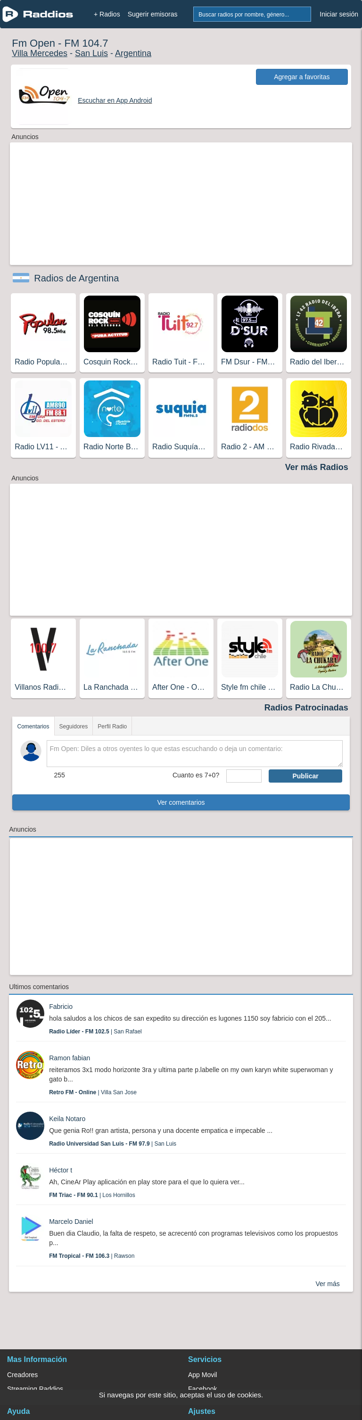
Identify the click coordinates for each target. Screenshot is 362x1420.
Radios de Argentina (76, 278)
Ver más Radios (316, 467)
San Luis (91, 53)
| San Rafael (95, 1031)
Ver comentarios (181, 802)
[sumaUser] (244, 776)
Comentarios (33, 726)
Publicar (305, 776)
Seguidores (73, 726)
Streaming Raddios (35, 1389)
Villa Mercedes (39, 53)
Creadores (22, 1375)
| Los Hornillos (92, 1195)
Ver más (327, 1284)
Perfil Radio (112, 726)
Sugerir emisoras (153, 14)
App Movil (202, 1375)
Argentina (133, 53)
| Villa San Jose (93, 1092)
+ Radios (107, 14)
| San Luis (112, 1143)
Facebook (202, 1389)
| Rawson (91, 1256)
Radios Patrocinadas (306, 707)
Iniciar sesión (339, 14)
